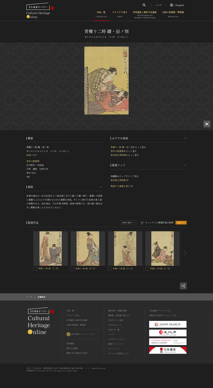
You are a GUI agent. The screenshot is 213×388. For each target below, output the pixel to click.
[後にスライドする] (184, 253)
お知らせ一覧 (113, 329)
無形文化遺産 (72, 348)
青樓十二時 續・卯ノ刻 (85, 268)
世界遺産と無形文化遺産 (145, 14)
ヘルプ (158, 5)
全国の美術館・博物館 (173, 14)
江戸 (35, 155)
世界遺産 (70, 343)
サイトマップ (113, 348)
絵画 (28, 155)
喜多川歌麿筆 (32, 161)
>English (177, 5)
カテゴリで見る (119, 14)
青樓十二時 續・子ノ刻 (48, 268)
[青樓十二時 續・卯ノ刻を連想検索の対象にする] (72, 269)
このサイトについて (116, 339)
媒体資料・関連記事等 (117, 310)
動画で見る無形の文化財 (76, 353)
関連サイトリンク (115, 344)
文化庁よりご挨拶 (115, 320)
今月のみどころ (114, 324)
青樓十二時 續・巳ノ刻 (122, 268)
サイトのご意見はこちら (118, 353)
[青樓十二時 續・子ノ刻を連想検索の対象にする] (35, 269)
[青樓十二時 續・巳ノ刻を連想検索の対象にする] (110, 269)
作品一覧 (101, 14)
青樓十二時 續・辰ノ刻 (122, 147)
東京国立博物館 (118, 155)
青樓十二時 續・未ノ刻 (160, 268)
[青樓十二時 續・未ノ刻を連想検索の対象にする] (147, 269)
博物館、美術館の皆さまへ (119, 315)
